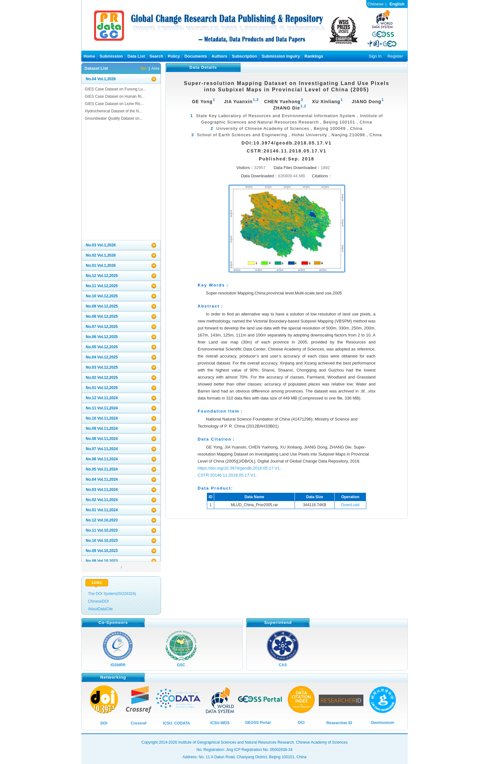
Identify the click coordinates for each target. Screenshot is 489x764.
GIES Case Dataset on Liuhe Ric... (114, 104)
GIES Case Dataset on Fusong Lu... (115, 89)
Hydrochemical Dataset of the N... (113, 111)
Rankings (313, 56)
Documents (195, 56)
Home (89, 56)
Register (395, 56)
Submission (111, 56)
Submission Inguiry (280, 56)
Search (156, 56)
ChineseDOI (98, 601)
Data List (136, 56)
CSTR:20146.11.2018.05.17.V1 (226, 475)
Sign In (375, 56)
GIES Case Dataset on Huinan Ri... (114, 96)
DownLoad (350, 505)
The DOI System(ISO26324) (112, 593)
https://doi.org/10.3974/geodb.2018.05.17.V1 (239, 468)
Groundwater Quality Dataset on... (113, 118)
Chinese (375, 4)
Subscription (244, 56)
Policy (174, 56)
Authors (219, 56)
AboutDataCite (100, 609)
